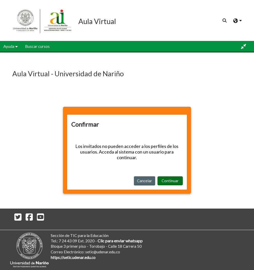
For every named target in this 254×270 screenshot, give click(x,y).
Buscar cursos (37, 46)
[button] (224, 20)
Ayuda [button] (8, 46)
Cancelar (144, 180)
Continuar (170, 180)
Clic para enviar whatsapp (120, 240)
